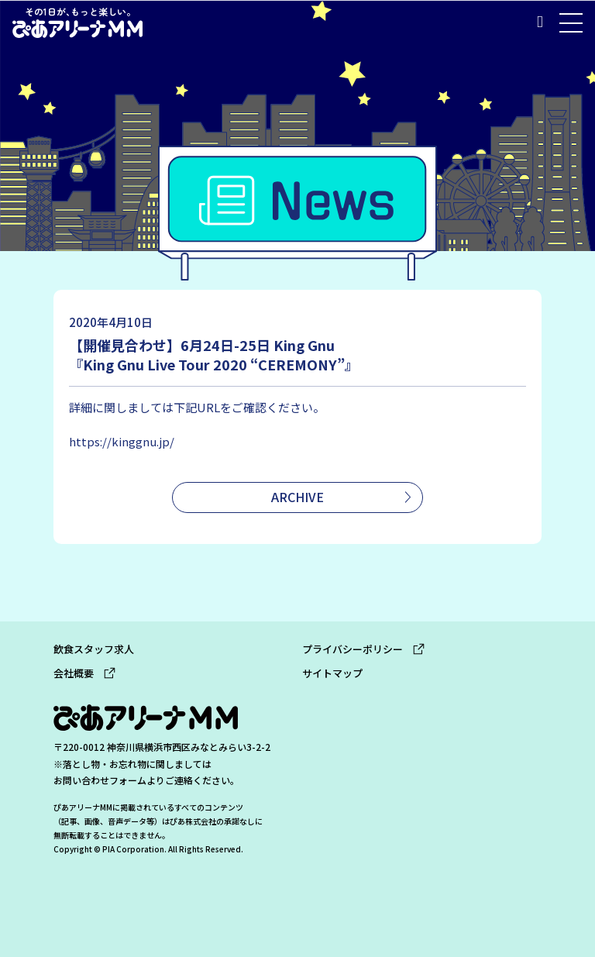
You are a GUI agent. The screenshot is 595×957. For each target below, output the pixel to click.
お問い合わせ (81, 780)
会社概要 (84, 673)
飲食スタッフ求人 (93, 649)
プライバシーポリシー (363, 649)
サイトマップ (332, 673)
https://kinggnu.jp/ (121, 441)
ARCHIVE (297, 496)
